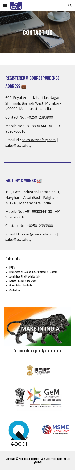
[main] (37, 32)
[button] (5, 5)
